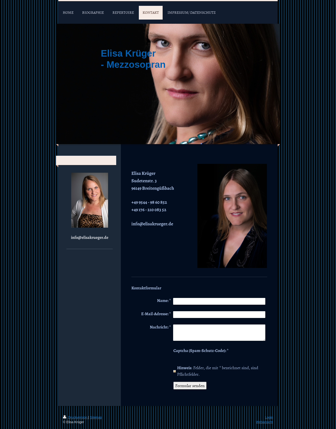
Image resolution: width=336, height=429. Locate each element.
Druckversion (75, 417)
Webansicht (264, 422)
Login (269, 417)
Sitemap (96, 417)
